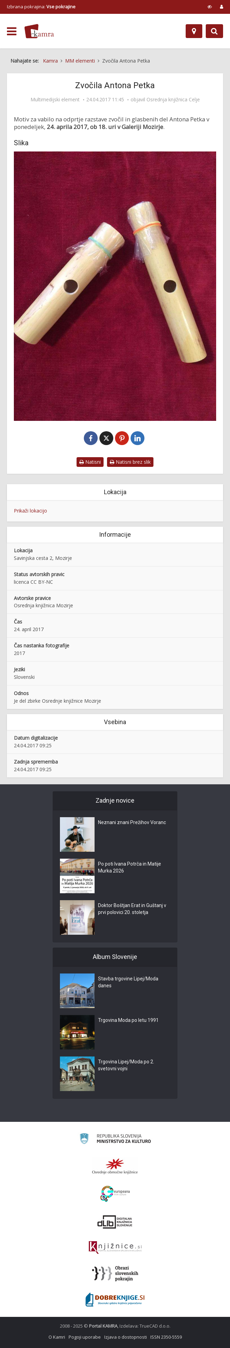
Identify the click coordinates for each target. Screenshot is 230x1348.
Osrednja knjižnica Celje (173, 99)
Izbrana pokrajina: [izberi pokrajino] (41, 6)
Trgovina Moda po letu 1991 (128, 1020)
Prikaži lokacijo (30, 510)
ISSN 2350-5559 (166, 1337)
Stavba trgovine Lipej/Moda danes (128, 982)
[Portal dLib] (115, 1221)
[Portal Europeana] (115, 1194)
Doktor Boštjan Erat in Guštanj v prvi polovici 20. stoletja (132, 909)
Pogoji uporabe (85, 1337)
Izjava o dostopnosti (125, 1337)
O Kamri (56, 1337)
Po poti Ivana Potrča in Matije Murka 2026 (129, 867)
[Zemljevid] (194, 31)
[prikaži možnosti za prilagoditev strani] (209, 6)
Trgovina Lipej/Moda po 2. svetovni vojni (126, 1065)
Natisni (90, 462)
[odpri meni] (11, 31)
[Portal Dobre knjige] (115, 1300)
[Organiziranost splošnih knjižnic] (115, 1166)
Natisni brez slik (130, 462)
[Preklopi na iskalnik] (214, 31)
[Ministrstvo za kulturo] (115, 1139)
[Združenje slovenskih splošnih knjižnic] (115, 1248)
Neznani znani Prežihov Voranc (132, 822)
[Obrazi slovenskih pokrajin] (115, 1273)
